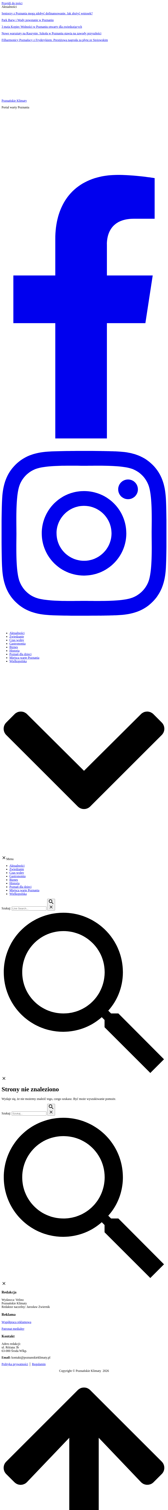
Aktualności (16, 633)
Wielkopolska (18, 661)
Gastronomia (17, 643)
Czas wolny (16, 640)
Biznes (13, 647)
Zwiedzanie (16, 636)
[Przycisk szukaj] (51, 905)
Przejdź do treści (12, 3)
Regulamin (39, 1364)
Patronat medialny (13, 1328)
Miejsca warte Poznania (24, 657)
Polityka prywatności (15, 1364)
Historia (14, 650)
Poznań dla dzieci (20, 654)
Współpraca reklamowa (16, 1322)
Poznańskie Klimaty (14, 100)
